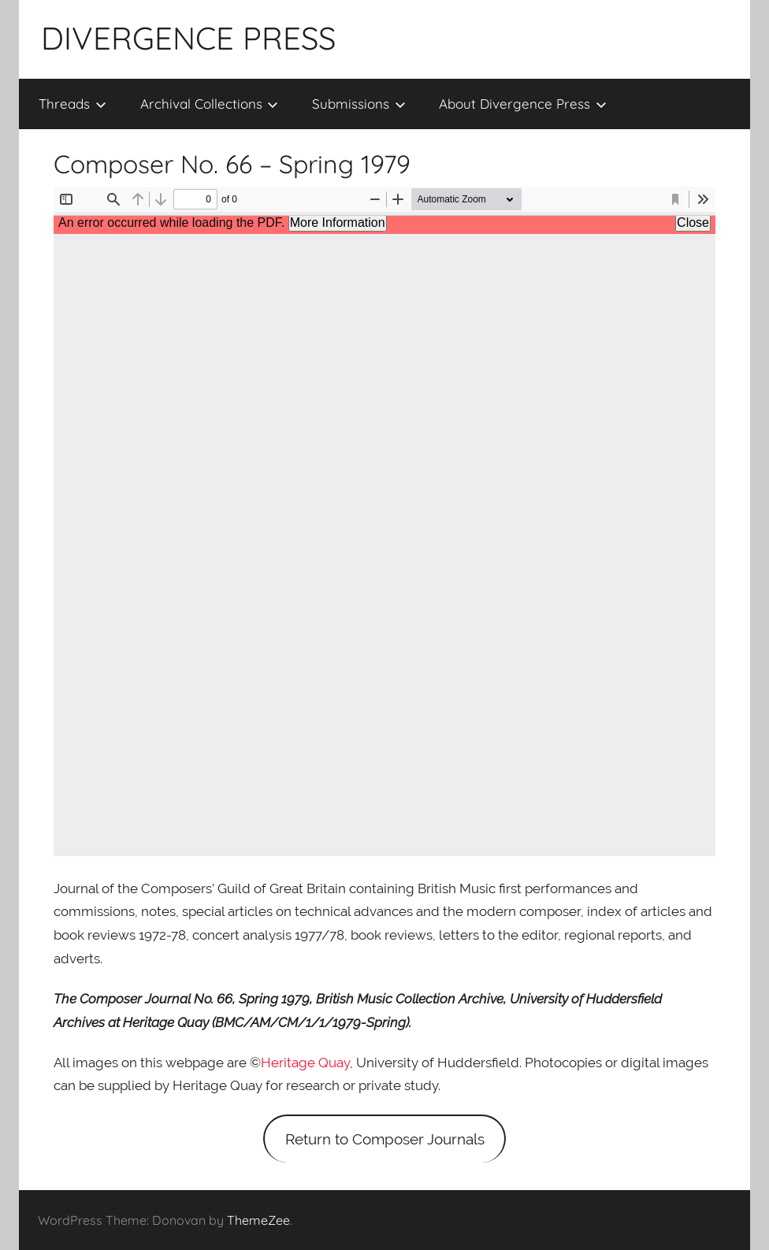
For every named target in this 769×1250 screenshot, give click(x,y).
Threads (72, 103)
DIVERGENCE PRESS (188, 37)
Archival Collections (209, 103)
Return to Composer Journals (385, 1139)
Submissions (359, 103)
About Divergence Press (523, 103)
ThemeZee (258, 1220)
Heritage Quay (305, 1062)
